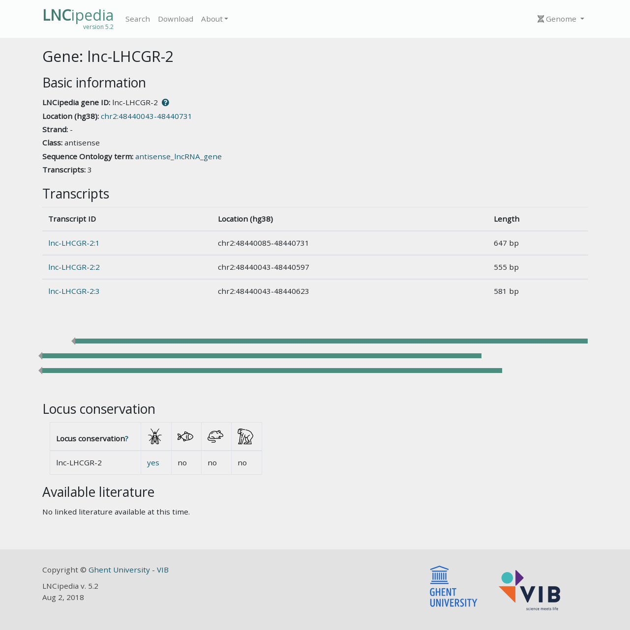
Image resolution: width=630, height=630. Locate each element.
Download (175, 19)
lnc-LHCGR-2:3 (74, 291)
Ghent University (120, 569)
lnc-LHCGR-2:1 (74, 243)
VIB (163, 569)
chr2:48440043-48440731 (146, 116)
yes (153, 462)
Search (137, 19)
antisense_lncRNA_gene (178, 156)
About (212, 19)
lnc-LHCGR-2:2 (74, 267)
